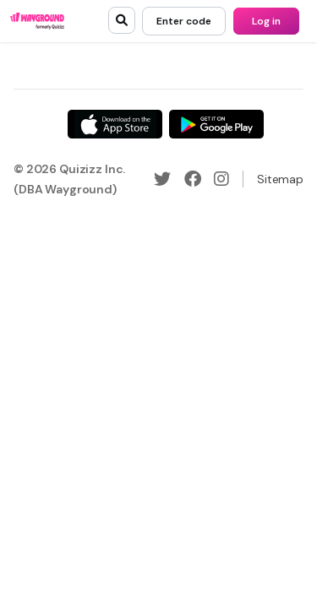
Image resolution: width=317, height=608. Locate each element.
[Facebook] (192, 179)
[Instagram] (221, 179)
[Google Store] (216, 124)
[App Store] (115, 124)
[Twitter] (162, 179)
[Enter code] (184, 21)
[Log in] (266, 21)
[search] (121, 20)
